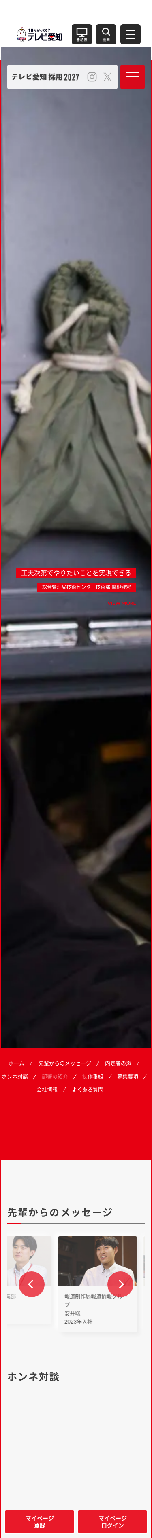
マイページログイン (112, 1522)
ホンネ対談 (15, 1076)
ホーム (16, 1063)
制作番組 (92, 1076)
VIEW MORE (122, 603)
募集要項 (127, 1076)
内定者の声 (118, 1063)
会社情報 (47, 1089)
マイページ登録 (40, 1522)
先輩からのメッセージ (65, 1063)
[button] (32, 1284)
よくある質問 (87, 1089)
